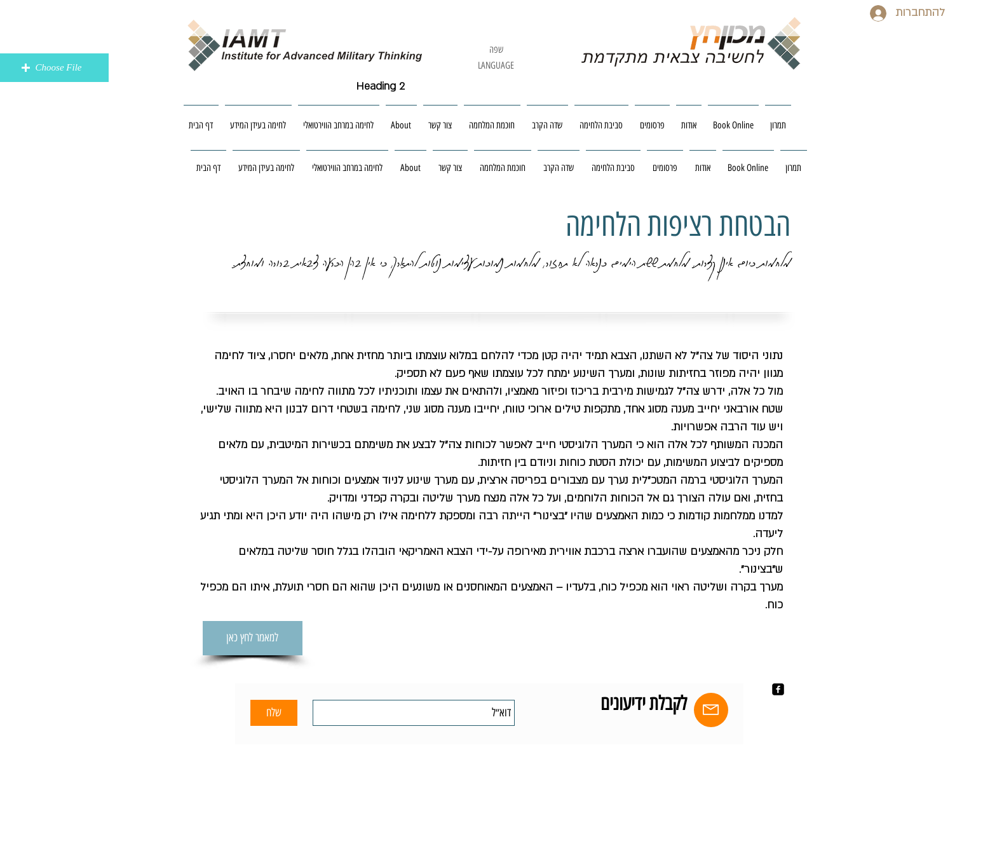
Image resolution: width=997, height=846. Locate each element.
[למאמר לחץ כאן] (252, 638)
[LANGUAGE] (496, 66)
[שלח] (273, 713)
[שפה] (496, 50)
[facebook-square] (778, 689)
